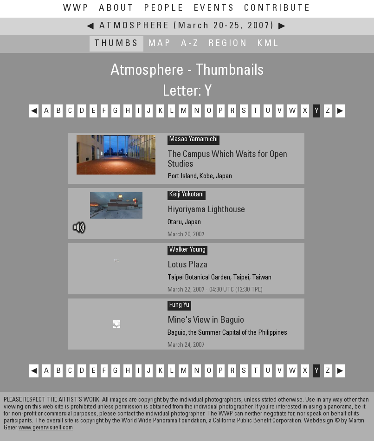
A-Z (190, 43)
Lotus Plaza (187, 265)
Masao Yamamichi (193, 139)
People (164, 8)
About (117, 8)
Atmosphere (134, 26)
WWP (76, 8)
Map (160, 43)
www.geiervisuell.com (46, 428)
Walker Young (187, 250)
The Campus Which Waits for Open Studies (227, 159)
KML (268, 43)
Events (214, 8)
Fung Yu (179, 305)
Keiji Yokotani (186, 195)
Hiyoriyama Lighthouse (206, 210)
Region (228, 43)
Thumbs (116, 43)
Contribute (277, 8)
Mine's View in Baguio (206, 320)
